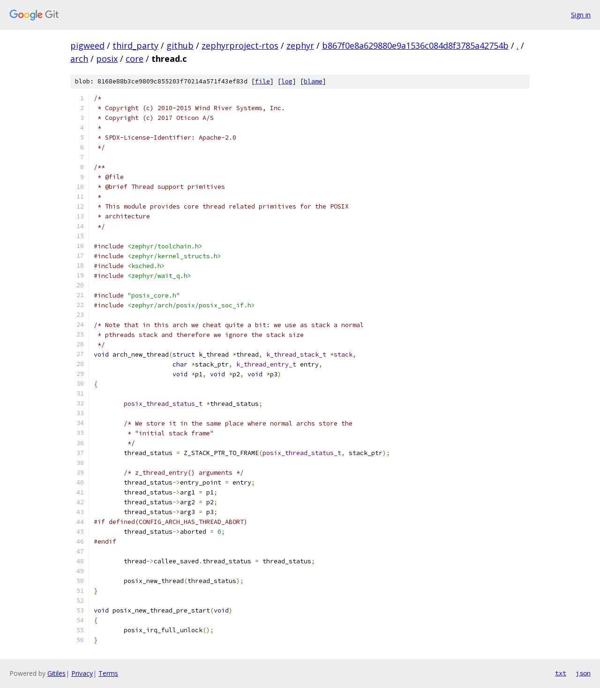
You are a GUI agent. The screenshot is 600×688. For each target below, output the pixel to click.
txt (560, 673)
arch (79, 58)
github (180, 45)
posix (107, 58)
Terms (108, 673)
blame (313, 81)
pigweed (87, 45)
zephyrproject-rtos (240, 45)
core (134, 58)
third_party (135, 45)
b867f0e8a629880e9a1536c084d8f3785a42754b (415, 45)
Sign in (581, 14)
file (262, 81)
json (583, 673)
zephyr (300, 45)
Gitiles (56, 673)
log (286, 81)
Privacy (82, 673)
